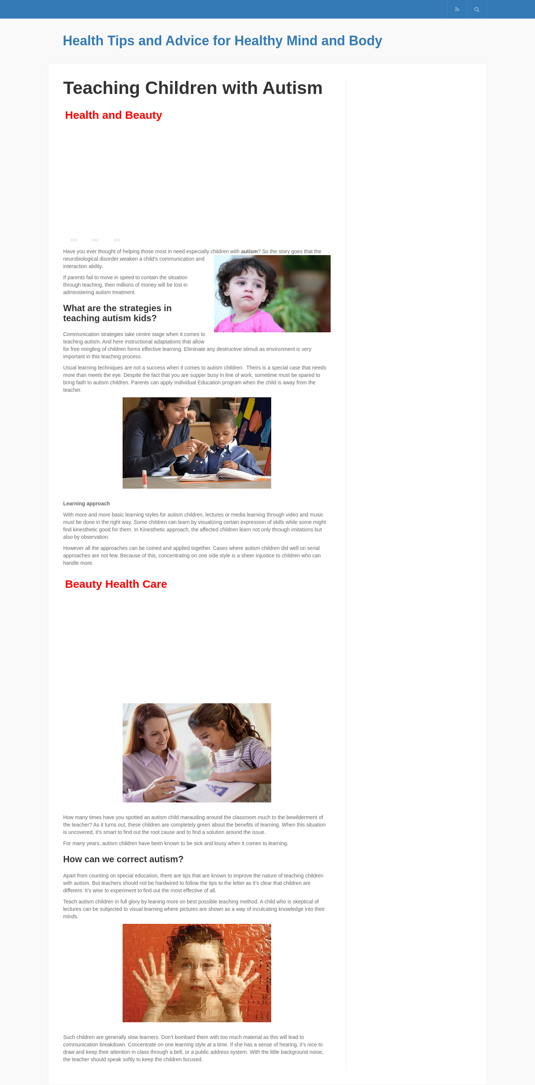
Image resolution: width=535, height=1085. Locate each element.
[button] (477, 9)
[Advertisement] (197, 180)
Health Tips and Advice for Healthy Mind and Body (222, 40)
